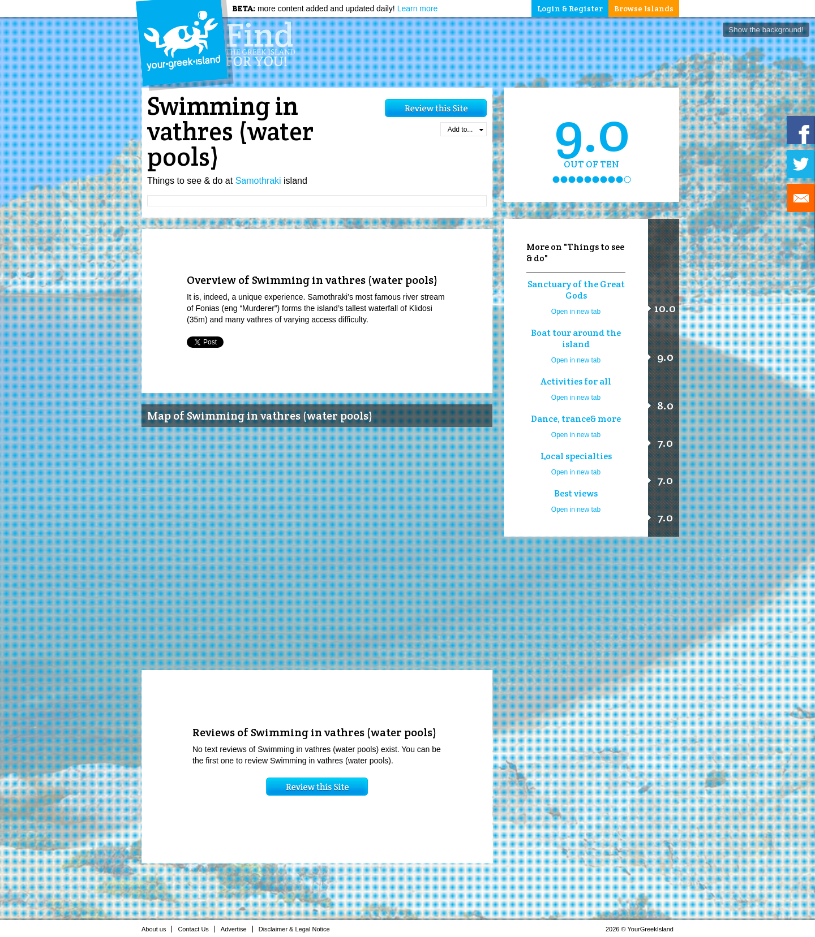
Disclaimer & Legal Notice (297, 929)
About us (156, 929)
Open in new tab (575, 312)
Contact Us (196, 929)
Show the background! (766, 29)
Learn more (417, 8)
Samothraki (258, 180)
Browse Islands (644, 8)
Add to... (465, 129)
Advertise (237, 929)
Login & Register (570, 8)
